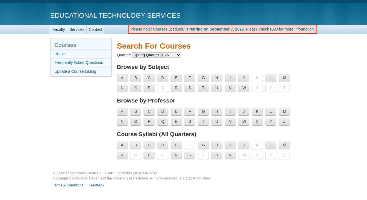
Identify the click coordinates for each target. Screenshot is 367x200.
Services (76, 29)
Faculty (58, 29)
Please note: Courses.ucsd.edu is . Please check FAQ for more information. (222, 29)
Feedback (96, 185)
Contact (95, 29)
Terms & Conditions (68, 185)
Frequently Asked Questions (78, 62)
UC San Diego (285, 15)
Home (59, 54)
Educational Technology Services (115, 15)
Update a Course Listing (75, 71)
